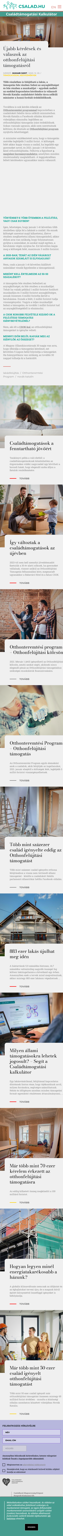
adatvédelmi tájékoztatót (34, 1464)
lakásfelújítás (11, 372)
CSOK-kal (24, 326)
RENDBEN (31, 1527)
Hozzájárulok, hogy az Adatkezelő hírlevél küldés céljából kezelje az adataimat (33, 1470)
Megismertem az (26, 1464)
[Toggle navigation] (58, 6)
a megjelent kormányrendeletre (28, 152)
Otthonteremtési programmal (20, 110)
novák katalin (25, 376)
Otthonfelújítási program (44, 128)
